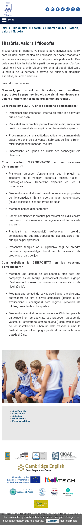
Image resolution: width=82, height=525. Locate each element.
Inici (4, 28)
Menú (8, 19)
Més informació (68, 520)
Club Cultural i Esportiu (26, 28)
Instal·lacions (19, 418)
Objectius (17, 416)
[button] (52, 521)
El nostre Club (54, 28)
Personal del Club (21, 421)
